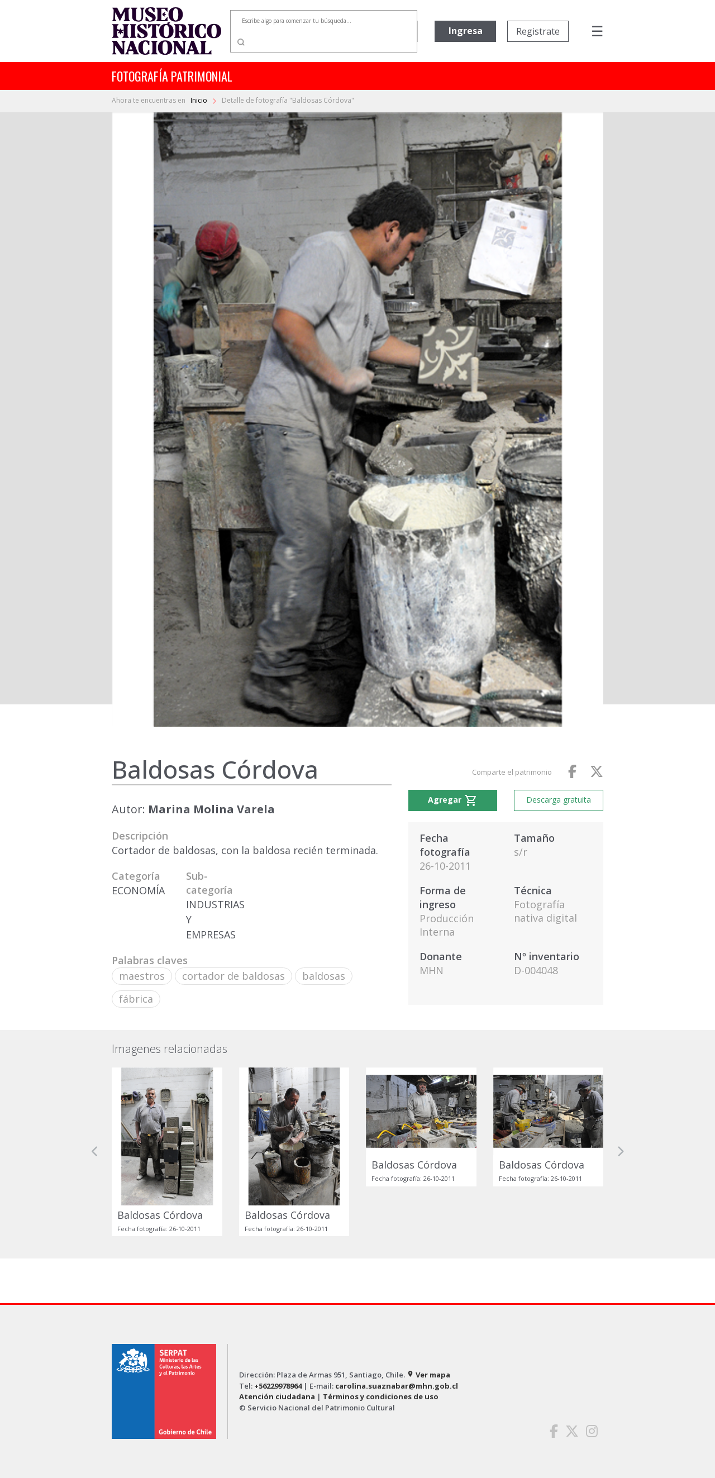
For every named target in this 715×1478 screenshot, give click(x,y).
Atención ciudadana (277, 1396)
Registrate (538, 31)
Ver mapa (428, 1375)
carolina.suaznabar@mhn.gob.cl (396, 1386)
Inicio (199, 100)
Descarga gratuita (558, 799)
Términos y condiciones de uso (380, 1396)
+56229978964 (278, 1386)
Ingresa (466, 31)
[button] (95, 1151)
